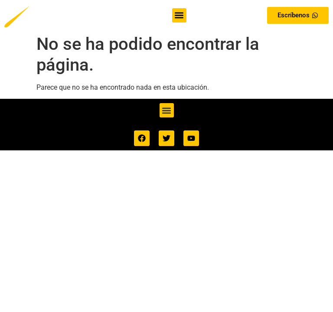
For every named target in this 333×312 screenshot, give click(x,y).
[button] (179, 15)
